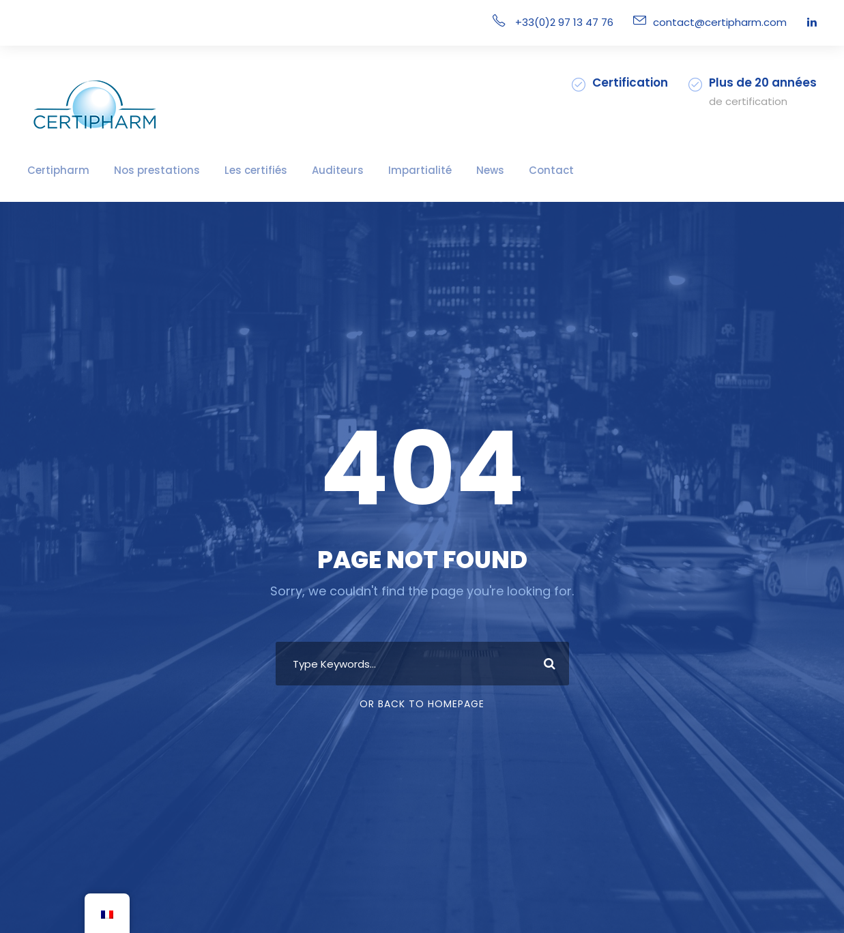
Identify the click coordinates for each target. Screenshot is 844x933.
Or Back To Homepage (422, 703)
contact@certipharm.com (730, 22)
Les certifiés (225, 170)
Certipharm (52, 170)
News (433, 170)
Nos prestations (137, 170)
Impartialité (370, 170)
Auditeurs (298, 170)
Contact (488, 170)
